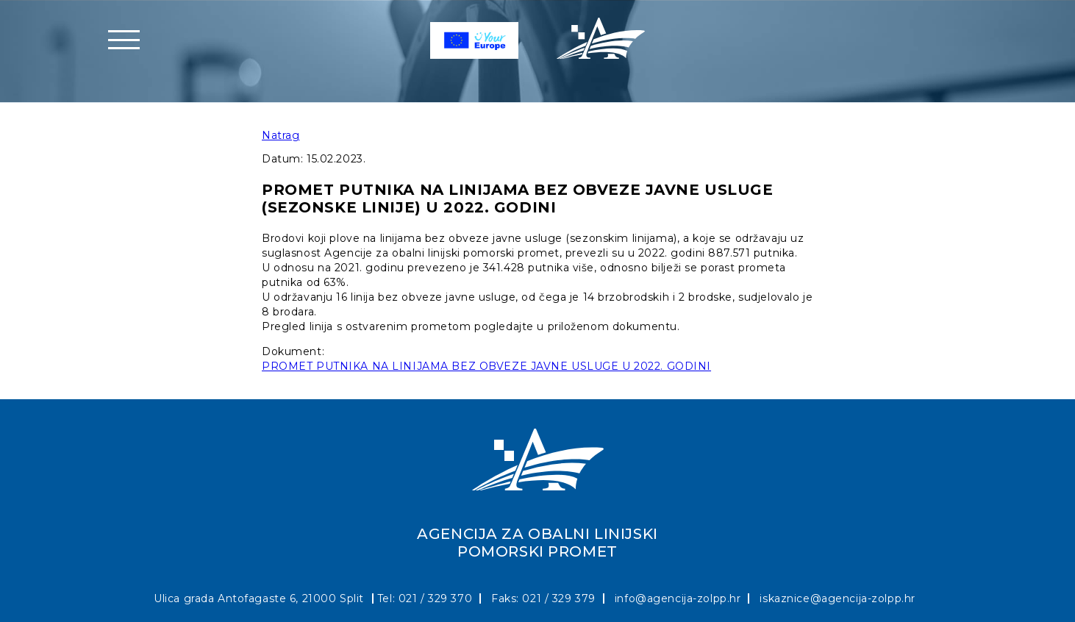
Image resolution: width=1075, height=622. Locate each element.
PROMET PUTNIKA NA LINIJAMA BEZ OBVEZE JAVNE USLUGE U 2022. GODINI (486, 366)
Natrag (280, 135)
